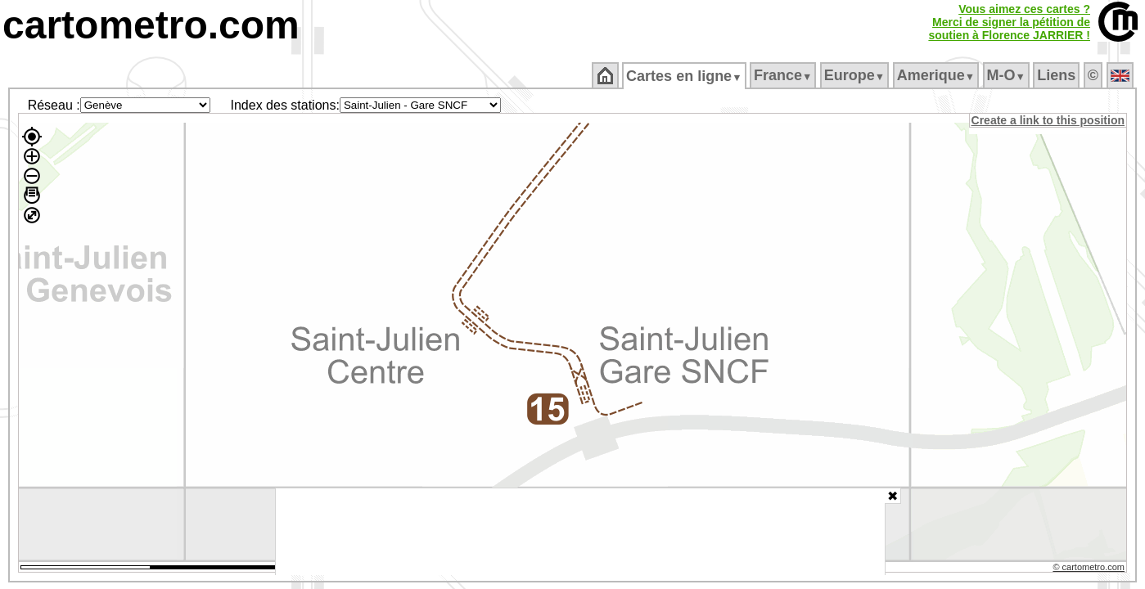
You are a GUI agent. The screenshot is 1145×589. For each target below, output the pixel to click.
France (784, 75)
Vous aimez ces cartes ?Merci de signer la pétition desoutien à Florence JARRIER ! (1009, 22)
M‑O (1007, 75)
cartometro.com (151, 25)
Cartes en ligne (685, 76)
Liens (1058, 75)
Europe (855, 75)
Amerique (937, 75)
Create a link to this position (1048, 120)
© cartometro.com (1090, 569)
